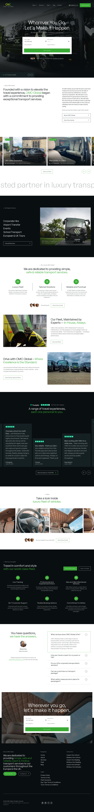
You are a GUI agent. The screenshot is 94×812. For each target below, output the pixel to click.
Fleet (42, 762)
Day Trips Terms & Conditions (51, 782)
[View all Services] (17, 243)
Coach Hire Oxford (72, 755)
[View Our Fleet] (85, 568)
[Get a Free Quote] (76, 120)
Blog (42, 764)
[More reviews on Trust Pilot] (47, 473)
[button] (8, 5)
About (43, 757)
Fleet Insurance (46, 780)
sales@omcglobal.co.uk (16, 659)
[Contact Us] (24, 774)
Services (43, 760)
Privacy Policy (45, 775)
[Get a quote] (47, 50)
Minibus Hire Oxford (73, 757)
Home (43, 755)
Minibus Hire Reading (73, 762)
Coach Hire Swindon (73, 764)
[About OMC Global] (76, 115)
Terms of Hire (45, 777)
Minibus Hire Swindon (73, 767)
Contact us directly (58, 58)
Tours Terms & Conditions (49, 785)
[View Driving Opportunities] (12, 378)
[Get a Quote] (85, 5)
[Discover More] (57, 342)
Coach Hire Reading (73, 760)
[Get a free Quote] (58, 305)
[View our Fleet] (47, 172)
